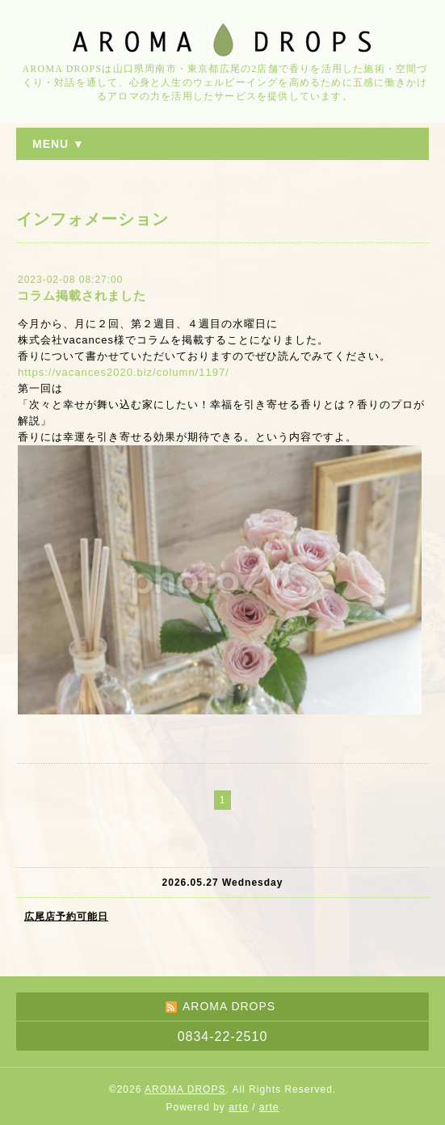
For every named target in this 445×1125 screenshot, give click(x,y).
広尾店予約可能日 (66, 916)
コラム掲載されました (81, 295)
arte (239, 1107)
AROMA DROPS (185, 1089)
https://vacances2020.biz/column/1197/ (123, 372)
